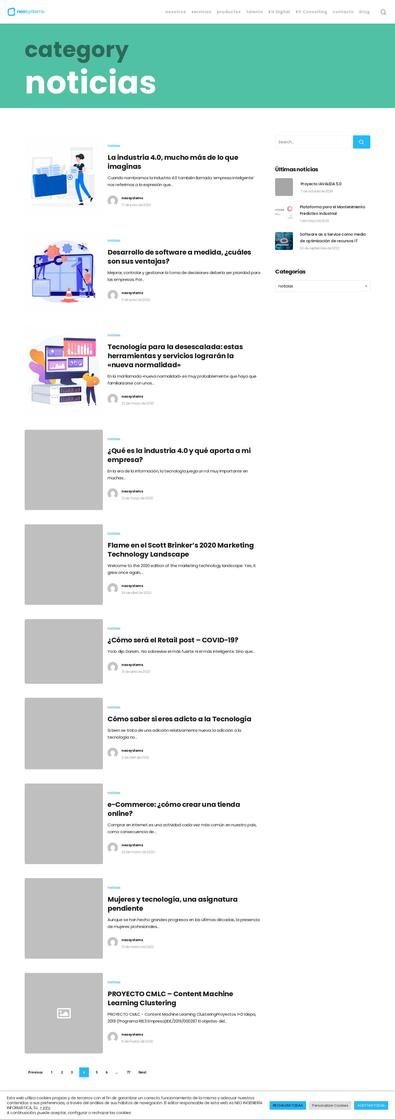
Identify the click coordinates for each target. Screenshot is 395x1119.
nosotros (175, 12)
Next (142, 1072)
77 (128, 1072)
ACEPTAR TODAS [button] (371, 1105)
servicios (201, 12)
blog (364, 12)
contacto (343, 12)
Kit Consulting (311, 12)
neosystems (132, 198)
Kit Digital (279, 12)
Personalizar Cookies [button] (330, 1105)
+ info (45, 1108)
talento (254, 12)
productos (229, 12)
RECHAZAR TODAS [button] (288, 1105)
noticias (114, 145)
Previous (35, 1072)
